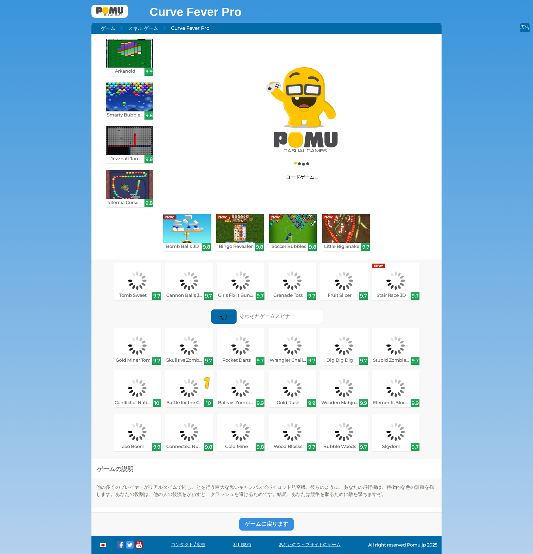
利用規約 (242, 544)
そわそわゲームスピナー (253, 316)
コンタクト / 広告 (188, 544)
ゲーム (108, 28)
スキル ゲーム (143, 28)
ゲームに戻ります (266, 524)
